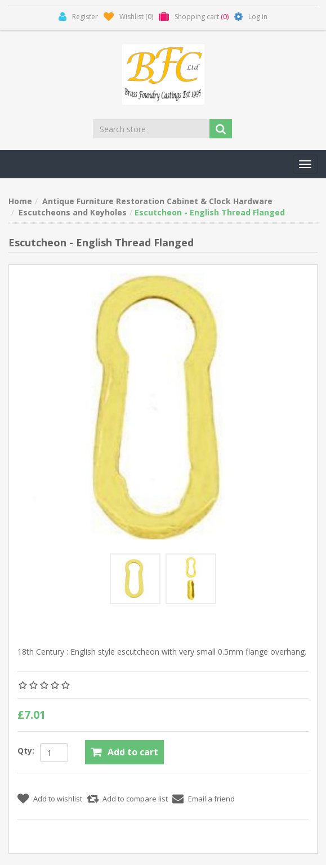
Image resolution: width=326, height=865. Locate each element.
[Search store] (152, 128)
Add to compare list (135, 799)
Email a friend (211, 799)
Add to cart (133, 752)
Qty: (25, 750)
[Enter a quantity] (54, 752)
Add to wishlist (57, 799)
